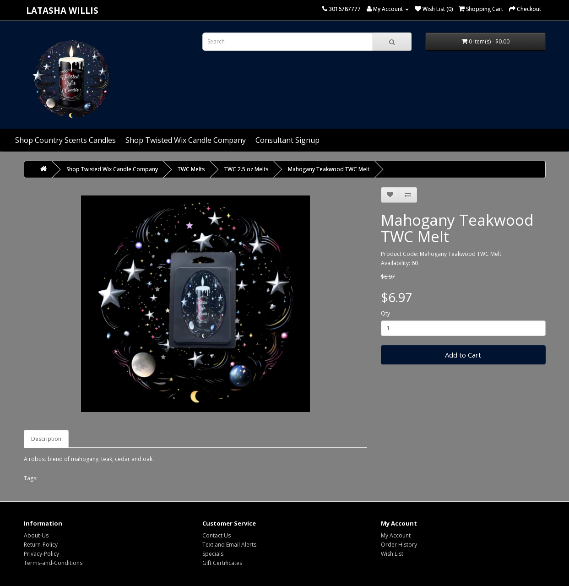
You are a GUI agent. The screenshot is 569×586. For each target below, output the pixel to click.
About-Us (36, 535)
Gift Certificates (222, 563)
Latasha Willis (62, 10)
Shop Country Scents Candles (65, 140)
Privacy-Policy (41, 554)
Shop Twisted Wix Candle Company (185, 140)
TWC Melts (191, 169)
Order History (399, 544)
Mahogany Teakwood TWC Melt (328, 169)
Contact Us (216, 535)
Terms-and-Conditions (53, 563)
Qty (385, 313)
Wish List (392, 554)
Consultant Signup (287, 140)
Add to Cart (463, 354)
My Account (396, 535)
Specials (212, 554)
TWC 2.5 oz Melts (246, 169)
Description (46, 439)
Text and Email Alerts (229, 544)
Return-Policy (41, 544)
